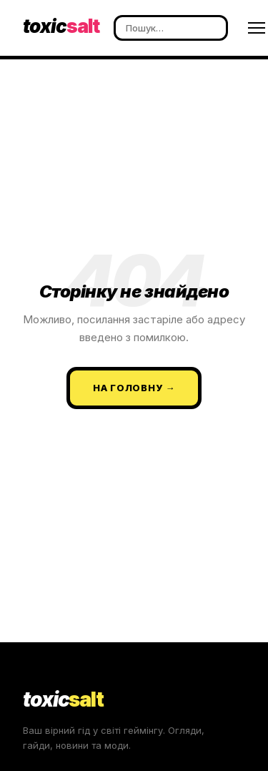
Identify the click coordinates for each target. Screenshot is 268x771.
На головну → (134, 387)
